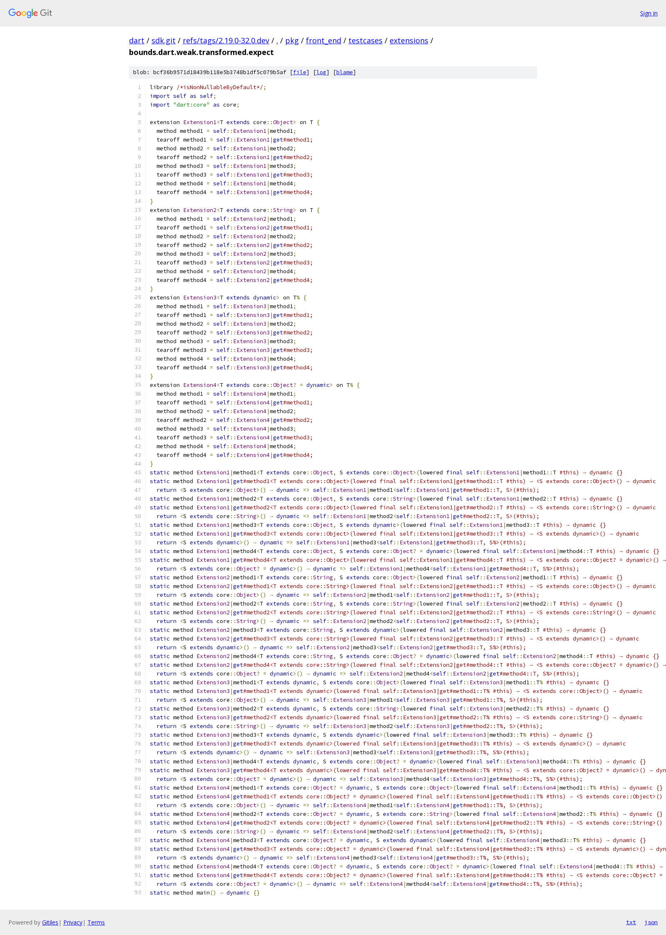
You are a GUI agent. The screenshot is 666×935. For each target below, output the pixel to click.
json (651, 922)
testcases (365, 40)
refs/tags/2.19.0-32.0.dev (226, 40)
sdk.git (164, 40)
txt (631, 922)
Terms (96, 922)
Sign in (649, 13)
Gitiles (50, 922)
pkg (292, 40)
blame (344, 72)
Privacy (72, 922)
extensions (409, 40)
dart (136, 40)
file (299, 72)
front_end (323, 40)
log (321, 72)
